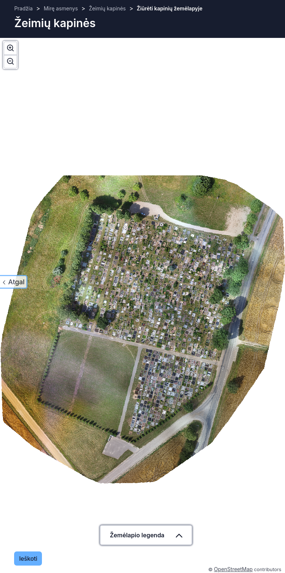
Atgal (16, 282)
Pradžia (23, 8)
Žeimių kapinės (107, 8)
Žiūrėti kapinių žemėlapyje (170, 8)
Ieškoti (28, 558)
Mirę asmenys (61, 8)
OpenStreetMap (233, 569)
